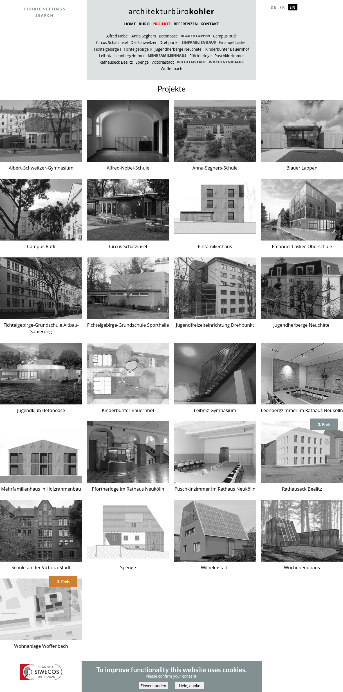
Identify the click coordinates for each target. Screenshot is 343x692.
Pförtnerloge (200, 55)
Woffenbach (171, 68)
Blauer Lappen (195, 35)
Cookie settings (45, 9)
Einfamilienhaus (198, 42)
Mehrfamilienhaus (167, 55)
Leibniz (105, 55)
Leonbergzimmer (130, 55)
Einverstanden (153, 687)
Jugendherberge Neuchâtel (179, 49)
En (293, 7)
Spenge (142, 62)
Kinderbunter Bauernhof (227, 49)
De (274, 7)
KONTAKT (210, 23)
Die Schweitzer (144, 42)
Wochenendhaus (226, 61)
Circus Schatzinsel (112, 42)
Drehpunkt (169, 42)
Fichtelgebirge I (107, 49)
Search (44, 15)
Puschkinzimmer (229, 55)
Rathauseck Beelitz (116, 62)
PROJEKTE (162, 23)
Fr (282, 7)
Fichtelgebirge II (138, 49)
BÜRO (144, 23)
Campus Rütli (225, 36)
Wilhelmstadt (191, 61)
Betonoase (168, 36)
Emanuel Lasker (233, 42)
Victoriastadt (163, 62)
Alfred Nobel (117, 36)
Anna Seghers (143, 36)
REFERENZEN (186, 23)
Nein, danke (189, 687)
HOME (130, 23)
